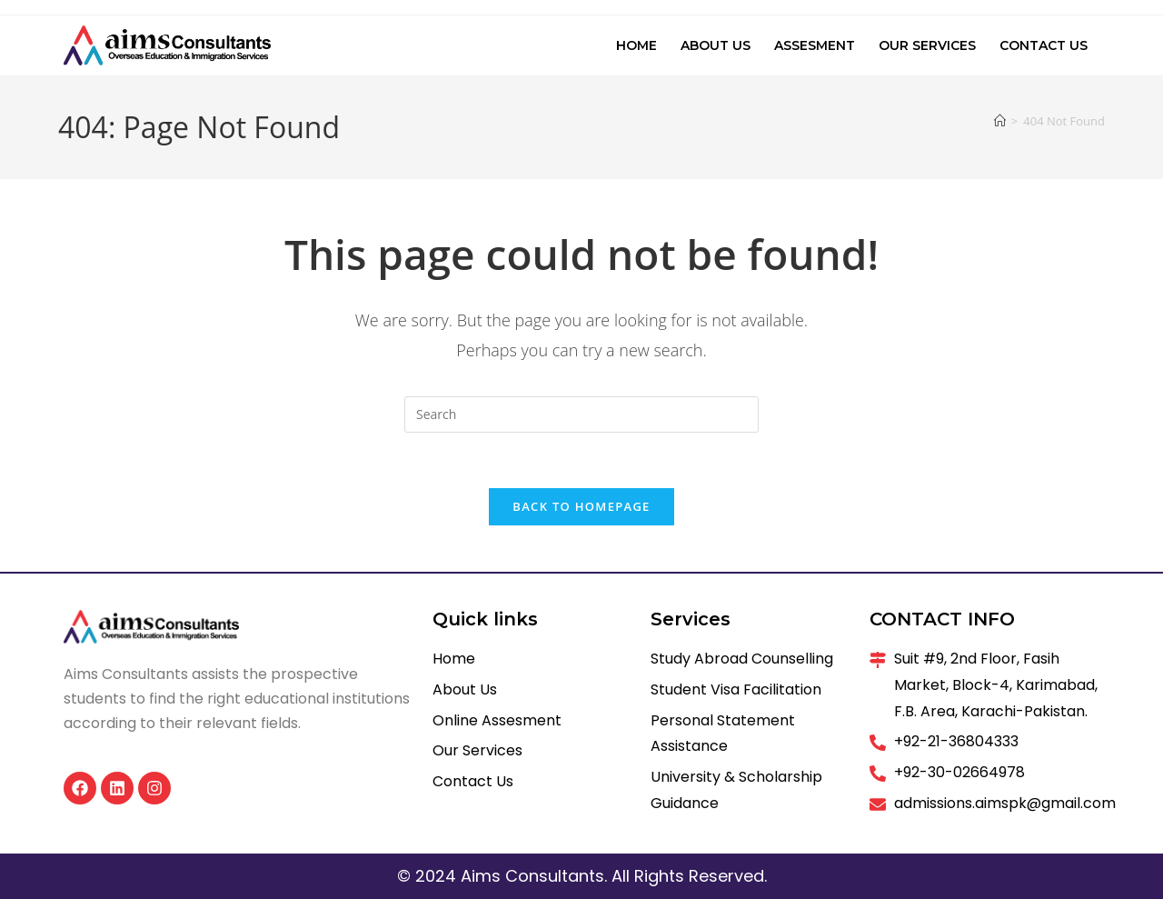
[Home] (1000, 121)
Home (636, 45)
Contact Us (1043, 45)
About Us (715, 45)
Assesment (814, 45)
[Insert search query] (581, 414)
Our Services (927, 45)
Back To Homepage (581, 506)
